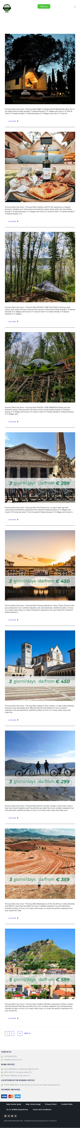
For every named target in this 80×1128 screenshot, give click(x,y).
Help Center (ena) (13, 1104)
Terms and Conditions (42, 1109)
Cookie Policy (66, 1104)
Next (27, 1033)
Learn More (12, 121)
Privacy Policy (51, 1104)
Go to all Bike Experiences (17, 1109)
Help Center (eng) (33, 1104)
